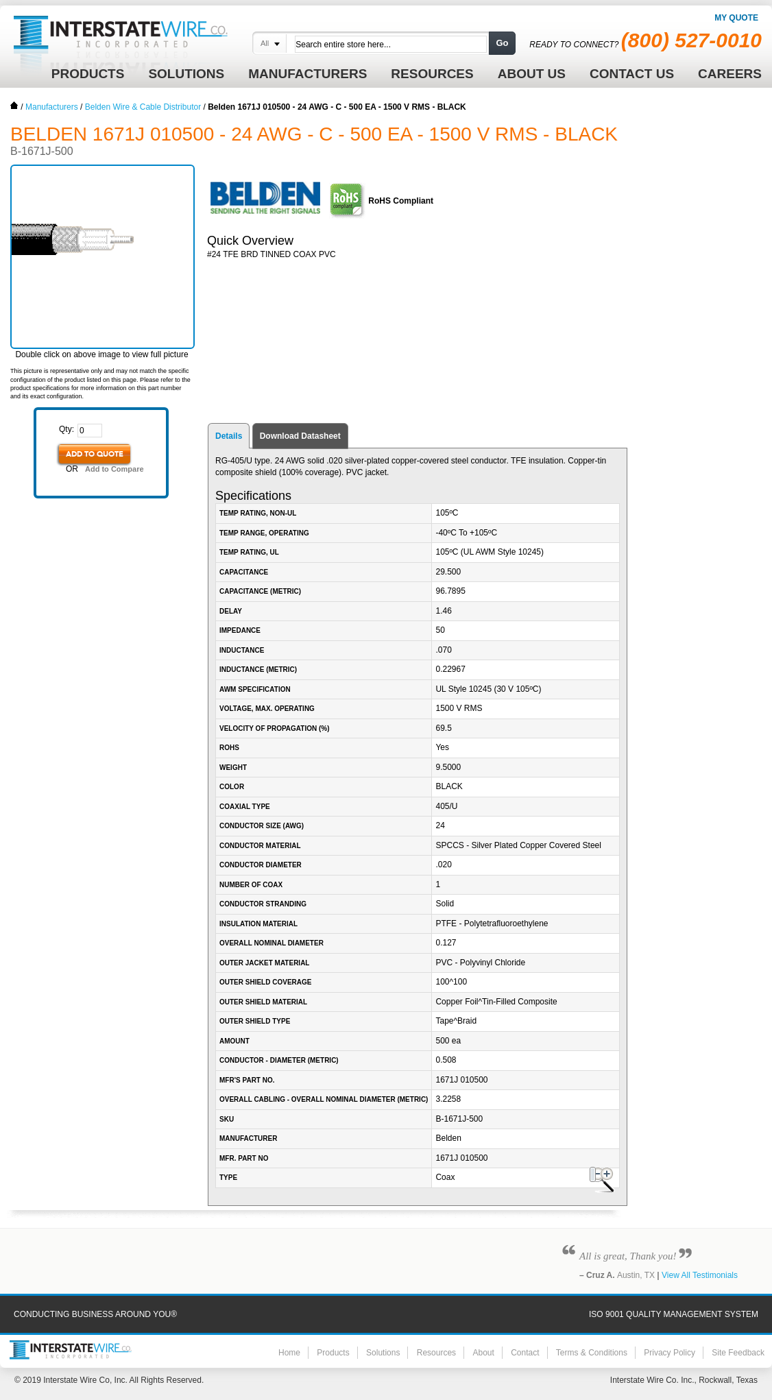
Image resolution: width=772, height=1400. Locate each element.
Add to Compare (114, 469)
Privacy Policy (669, 1352)
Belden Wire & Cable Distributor (143, 107)
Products (333, 1352)
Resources (436, 1352)
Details (228, 436)
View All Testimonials (700, 1275)
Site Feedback (738, 1352)
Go (502, 43)
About (483, 1352)
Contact (525, 1352)
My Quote (736, 18)
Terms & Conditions (591, 1352)
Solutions (383, 1352)
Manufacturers (51, 107)
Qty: (66, 429)
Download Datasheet (300, 436)
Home (14, 105)
